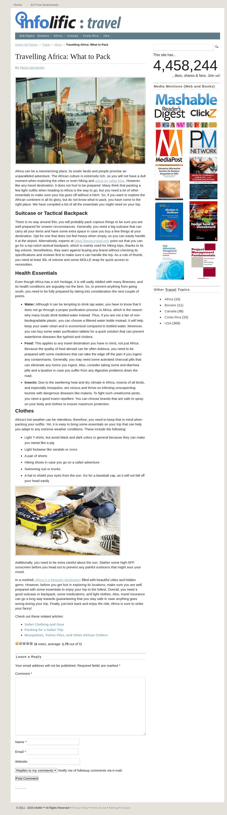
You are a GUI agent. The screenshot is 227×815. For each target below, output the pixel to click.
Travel (46, 44)
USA (106, 35)
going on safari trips (110, 181)
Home (18, 4)
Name (21, 742)
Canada (72, 35)
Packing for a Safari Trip (44, 630)
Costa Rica (91, 35)
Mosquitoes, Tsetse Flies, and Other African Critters (66, 635)
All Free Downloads (45, 4)
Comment (23, 673)
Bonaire (43, 35)
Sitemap (114, 807)
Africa (58, 35)
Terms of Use (98, 807)
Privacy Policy (80, 807)
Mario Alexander (32, 67)
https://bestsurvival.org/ (91, 241)
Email (20, 752)
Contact (125, 807)
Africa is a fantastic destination (58, 580)
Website (21, 761)
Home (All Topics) (26, 44)
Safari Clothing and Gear (44, 624)
